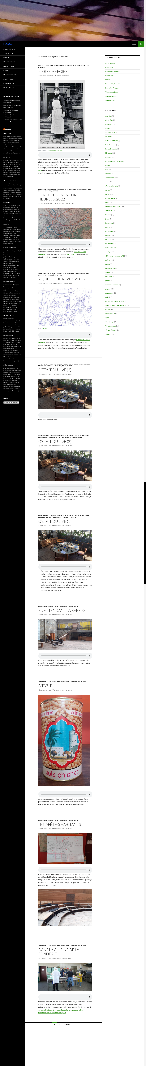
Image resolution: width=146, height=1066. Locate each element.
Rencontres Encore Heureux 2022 (58, 197)
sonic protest (110, 314)
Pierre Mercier (53, 71)
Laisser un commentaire (65, 203)
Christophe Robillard (112, 71)
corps (40, 65)
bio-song (108, 153)
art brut (108, 136)
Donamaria (109, 67)
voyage (55, 191)
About (134, 44)
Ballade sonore (53, 189)
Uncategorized (110, 326)
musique (108, 252)
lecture (108, 239)
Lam (40, 170)
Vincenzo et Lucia (111, 92)
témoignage (57, 275)
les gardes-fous (8, 83)
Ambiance (42, 189)
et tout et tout (8, 66)
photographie (66, 65)
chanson (108, 157)
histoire (65, 273)
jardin (107, 219)
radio (87, 364)
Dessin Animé (110, 198)
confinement (43, 364)
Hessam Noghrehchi (112, 84)
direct (107, 202)
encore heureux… (9, 49)
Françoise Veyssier (112, 88)
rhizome (108, 309)
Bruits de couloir (9, 74)
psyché (108, 289)
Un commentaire (63, 76)
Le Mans (57, 65)
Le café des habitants (59, 824)
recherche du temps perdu (114, 301)
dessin (107, 194)
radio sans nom (8, 79)
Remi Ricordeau (110, 96)
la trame (6, 57)
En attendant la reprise (62, 610)
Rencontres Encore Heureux (49, 366)
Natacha (44, 328)
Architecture (110, 132)
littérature (109, 244)
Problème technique (112, 285)
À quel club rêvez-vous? (62, 279)
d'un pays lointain (111, 186)
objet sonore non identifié (114, 256)
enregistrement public (52, 273)
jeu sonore (109, 223)
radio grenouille (9, 87)
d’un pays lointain (9, 62)
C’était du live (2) (54, 441)
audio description (111, 141)
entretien (73, 436)
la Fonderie (48, 65)
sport (107, 318)
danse (107, 190)
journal (107, 227)
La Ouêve (7, 44)
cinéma (107, 165)
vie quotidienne (110, 330)
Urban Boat (109, 76)
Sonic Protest (8, 53)
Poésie (107, 272)
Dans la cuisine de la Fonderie (58, 951)
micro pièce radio (111, 248)
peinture (108, 260)
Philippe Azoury (110, 100)
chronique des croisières (114, 161)
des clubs (70, 254)
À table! (45, 685)
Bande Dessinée (111, 149)
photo (107, 264)
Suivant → (68, 1025)
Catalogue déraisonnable (55, 151)
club (62, 189)
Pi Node (5, 70)
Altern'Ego (109, 120)
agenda (108, 116)
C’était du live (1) (54, 521)
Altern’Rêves (110, 63)
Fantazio (108, 80)
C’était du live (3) (54, 369)
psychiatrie (109, 293)
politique (108, 276)
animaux (108, 128)
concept (108, 174)
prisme (45, 517)
